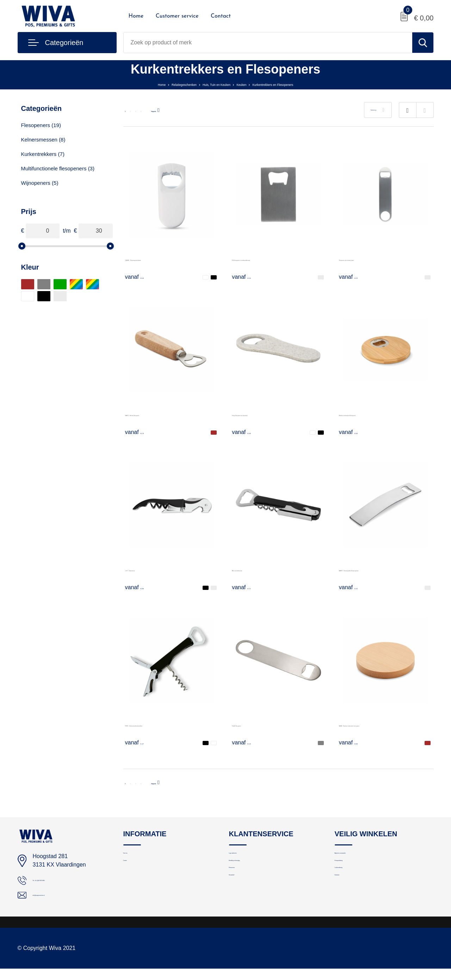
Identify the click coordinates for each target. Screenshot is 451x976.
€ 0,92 (355, 431)
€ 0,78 (141, 431)
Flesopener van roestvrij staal (376, 259)
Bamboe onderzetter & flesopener (381, 414)
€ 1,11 (248, 587)
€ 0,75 (355, 276)
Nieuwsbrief (243, 903)
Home (136, 16)
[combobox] (268, 42)
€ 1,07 (141, 742)
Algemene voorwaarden (362, 857)
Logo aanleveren (248, 857)
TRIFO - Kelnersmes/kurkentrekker (168, 725)
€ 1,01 (355, 587)
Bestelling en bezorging (256, 872)
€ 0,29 (141, 276)
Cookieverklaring (354, 887)
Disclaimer (347, 903)
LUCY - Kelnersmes (150, 569)
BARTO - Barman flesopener (161, 414)
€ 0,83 (248, 431)
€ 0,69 (355, 742)
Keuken (250, 84)
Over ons (134, 857)
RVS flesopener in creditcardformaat (277, 259)
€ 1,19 (248, 742)
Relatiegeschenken (155, 84)
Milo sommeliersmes (257, 569)
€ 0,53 (248, 276)
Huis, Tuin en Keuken (209, 84)
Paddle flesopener (254, 725)
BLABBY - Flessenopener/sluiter (165, 259)
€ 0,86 (141, 587)
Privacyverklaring (355, 872)
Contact (221, 16)
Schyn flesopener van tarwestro (271, 414)
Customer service (177, 16)
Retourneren (243, 887)
